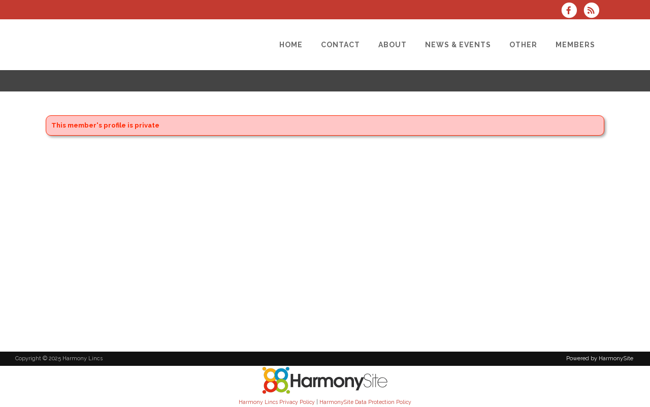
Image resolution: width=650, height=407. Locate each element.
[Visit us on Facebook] (572, 11)
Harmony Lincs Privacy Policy (277, 402)
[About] (392, 44)
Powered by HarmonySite (599, 358)
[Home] (291, 44)
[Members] (575, 44)
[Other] (523, 44)
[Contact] (340, 44)
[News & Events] (458, 44)
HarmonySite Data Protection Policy (365, 402)
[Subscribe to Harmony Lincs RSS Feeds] (593, 11)
